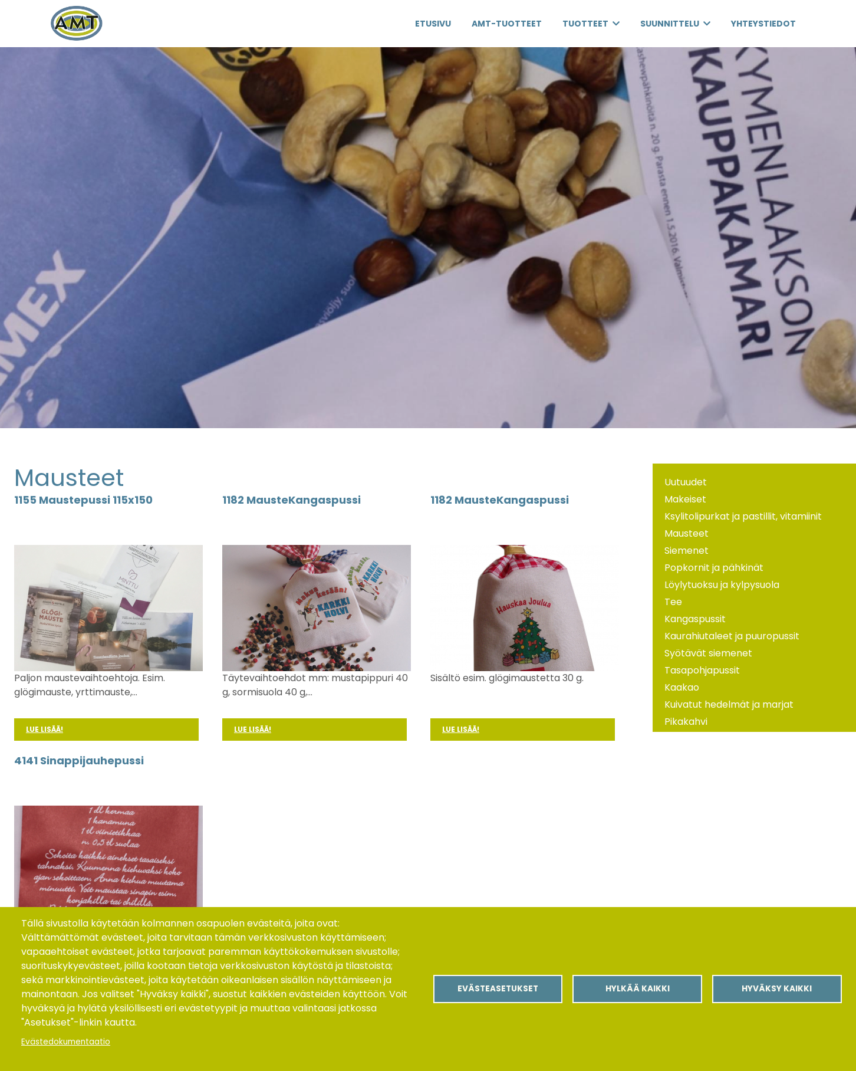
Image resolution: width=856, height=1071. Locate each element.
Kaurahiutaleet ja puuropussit (731, 636)
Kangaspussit (695, 619)
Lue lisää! (44, 729)
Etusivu (433, 23)
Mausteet (686, 533)
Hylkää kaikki (637, 988)
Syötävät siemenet (708, 653)
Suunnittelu (669, 23)
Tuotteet (585, 23)
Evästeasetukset (497, 988)
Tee (673, 602)
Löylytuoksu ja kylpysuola (721, 585)
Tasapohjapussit (702, 670)
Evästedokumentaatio (65, 1041)
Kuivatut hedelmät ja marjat (729, 704)
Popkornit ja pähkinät (713, 567)
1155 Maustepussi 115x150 (83, 499)
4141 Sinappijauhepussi (79, 760)
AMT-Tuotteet (507, 23)
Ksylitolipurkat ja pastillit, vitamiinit (743, 516)
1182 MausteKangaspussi (291, 499)
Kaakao (681, 687)
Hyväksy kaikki (777, 988)
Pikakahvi (685, 721)
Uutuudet (685, 482)
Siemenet (686, 550)
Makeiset (685, 499)
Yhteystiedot (763, 23)
